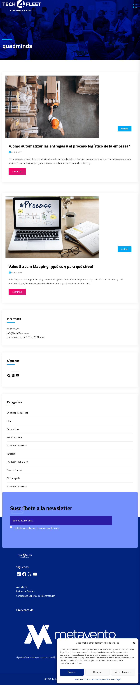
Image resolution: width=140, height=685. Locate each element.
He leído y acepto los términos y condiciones (36, 528)
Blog (9, 421)
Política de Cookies (82, 679)
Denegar (97, 672)
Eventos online (14, 437)
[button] (133, 642)
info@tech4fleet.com (18, 333)
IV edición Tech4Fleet (17, 462)
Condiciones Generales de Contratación (35, 596)
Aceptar (72, 672)
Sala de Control (14, 470)
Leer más (17, 171)
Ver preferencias (123, 672)
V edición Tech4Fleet (17, 486)
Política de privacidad (101, 679)
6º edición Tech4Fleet (17, 413)
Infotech (124, 128)
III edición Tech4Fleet (17, 445)
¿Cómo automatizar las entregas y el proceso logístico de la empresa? (69, 146)
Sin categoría (13, 478)
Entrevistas (13, 429)
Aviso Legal (115, 679)
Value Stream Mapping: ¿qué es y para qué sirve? (51, 266)
